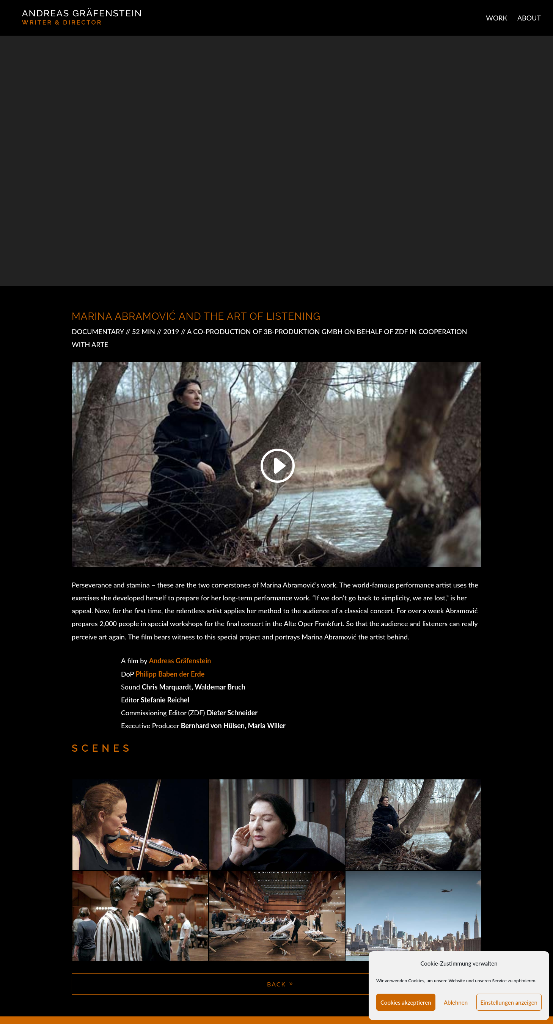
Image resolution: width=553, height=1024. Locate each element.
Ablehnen (456, 1002)
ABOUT (529, 18)
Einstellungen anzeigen (509, 1002)
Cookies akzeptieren (405, 1002)
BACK (276, 984)
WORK (496, 18)
